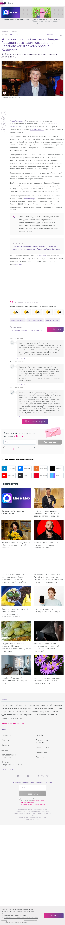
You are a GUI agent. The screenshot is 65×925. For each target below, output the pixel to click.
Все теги (40, 762)
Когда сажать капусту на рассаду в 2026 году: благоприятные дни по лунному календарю (16, 652)
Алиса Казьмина (37, 129)
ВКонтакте (25, 473)
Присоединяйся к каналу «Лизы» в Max (46, 20)
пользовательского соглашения (48, 452)
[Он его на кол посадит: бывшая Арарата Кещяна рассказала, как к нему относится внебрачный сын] (16, 567)
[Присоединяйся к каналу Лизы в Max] (16, 503)
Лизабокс (40, 740)
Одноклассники (40, 473)
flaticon (37, 824)
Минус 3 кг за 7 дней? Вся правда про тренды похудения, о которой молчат (15, 21)
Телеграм (8, 473)
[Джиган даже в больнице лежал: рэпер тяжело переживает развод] (49, 535)
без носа (42, 255)
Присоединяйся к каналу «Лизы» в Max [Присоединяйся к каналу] (13, 517)
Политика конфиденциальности (11, 768)
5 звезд (57, 35)
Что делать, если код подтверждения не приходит (47, 615)
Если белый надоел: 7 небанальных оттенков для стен (14, 685)
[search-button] (53, 3)
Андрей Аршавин (17, 121)
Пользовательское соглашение (10, 760)
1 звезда (48, 35)
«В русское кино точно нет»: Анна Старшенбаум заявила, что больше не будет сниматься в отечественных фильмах (48, 583)
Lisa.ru (4, 35)
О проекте (6, 740)
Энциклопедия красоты (43, 746)
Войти (59, 2)
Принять (54, 916)
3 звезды (53, 35)
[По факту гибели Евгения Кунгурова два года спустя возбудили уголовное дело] (49, 503)
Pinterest (40, 480)
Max (54, 480)
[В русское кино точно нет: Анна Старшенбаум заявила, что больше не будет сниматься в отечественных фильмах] (49, 567)
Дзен (23, 480)
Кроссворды (41, 757)
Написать (57, 334)
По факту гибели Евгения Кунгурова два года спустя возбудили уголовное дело (46, 518)
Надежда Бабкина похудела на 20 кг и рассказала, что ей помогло (15, 550)
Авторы (4, 754)
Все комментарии (36, 426)
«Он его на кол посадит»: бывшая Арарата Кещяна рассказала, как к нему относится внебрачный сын (14, 583)
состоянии (19, 264)
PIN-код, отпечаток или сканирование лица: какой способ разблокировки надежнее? (46, 652)
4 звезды (55, 35)
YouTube (7, 480)
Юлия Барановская (38, 320)
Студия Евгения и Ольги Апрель (37, 822)
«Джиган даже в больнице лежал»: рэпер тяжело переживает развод (46, 550)
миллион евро (29, 198)
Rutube (55, 473)
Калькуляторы (42, 752)
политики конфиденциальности (14, 454)
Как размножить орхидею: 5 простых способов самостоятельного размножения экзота (14, 618)
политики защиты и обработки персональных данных (19, 921)
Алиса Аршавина (18, 325)
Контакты (5, 750)
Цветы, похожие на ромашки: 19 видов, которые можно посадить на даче (47, 685)
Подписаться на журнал (11, 728)
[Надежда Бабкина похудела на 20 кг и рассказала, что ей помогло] (16, 535)
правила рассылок (30, 454)
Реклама (5, 745)
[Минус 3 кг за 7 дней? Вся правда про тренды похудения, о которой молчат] (16, 12)
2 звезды (51, 35)
